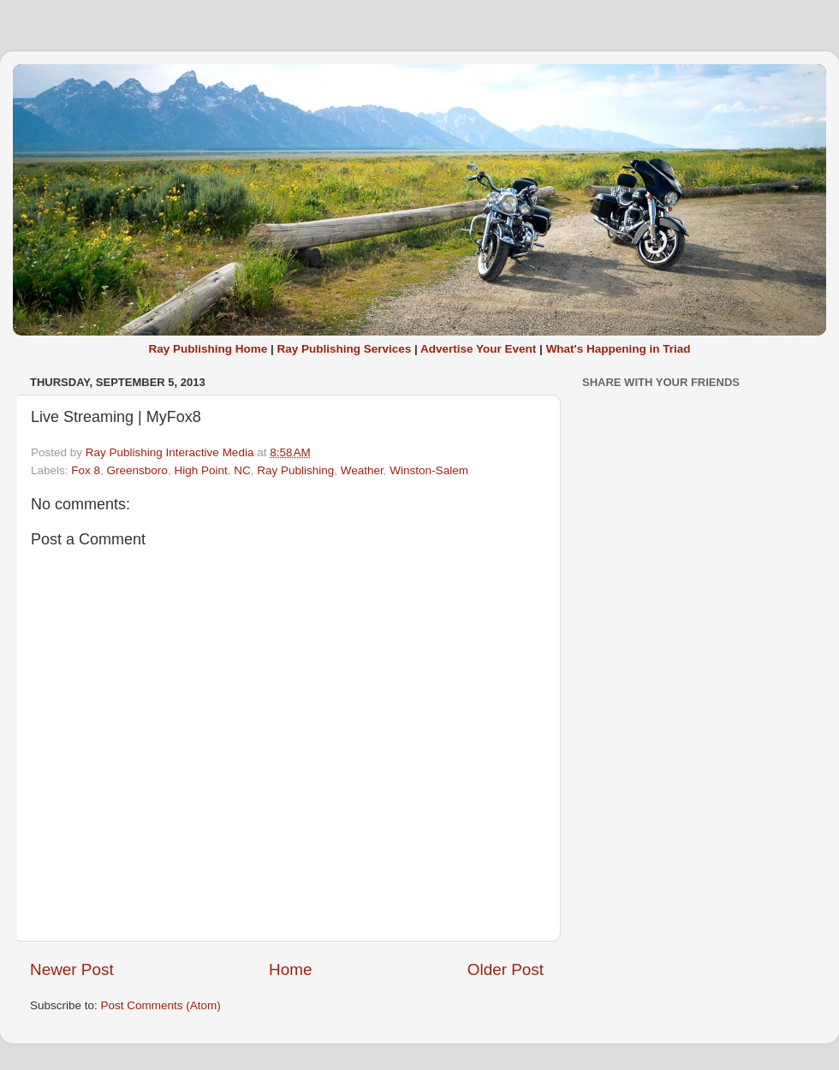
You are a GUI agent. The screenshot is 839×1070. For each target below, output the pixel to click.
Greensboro (137, 470)
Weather (362, 470)
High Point (200, 470)
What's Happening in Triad (618, 348)
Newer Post (72, 969)
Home (290, 969)
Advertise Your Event (478, 348)
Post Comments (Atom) (161, 1005)
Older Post (505, 969)
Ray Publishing (295, 470)
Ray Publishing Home (207, 348)
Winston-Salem (429, 470)
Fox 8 (85, 470)
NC (242, 470)
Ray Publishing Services (344, 348)
